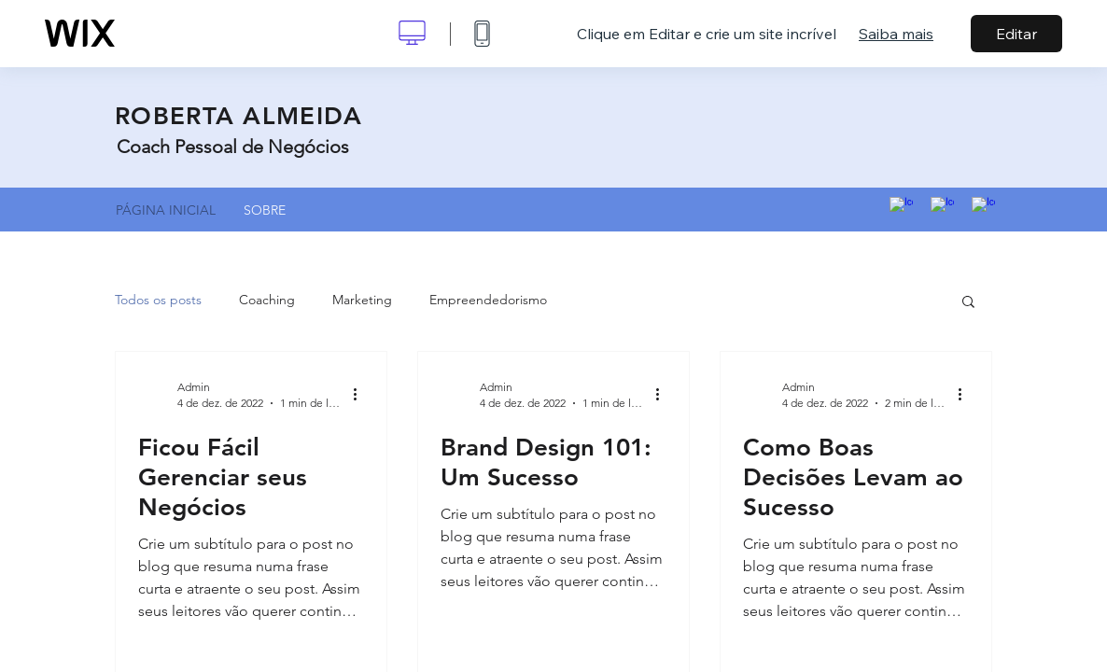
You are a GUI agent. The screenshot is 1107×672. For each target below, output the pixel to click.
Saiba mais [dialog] (896, 33)
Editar (1016, 33)
